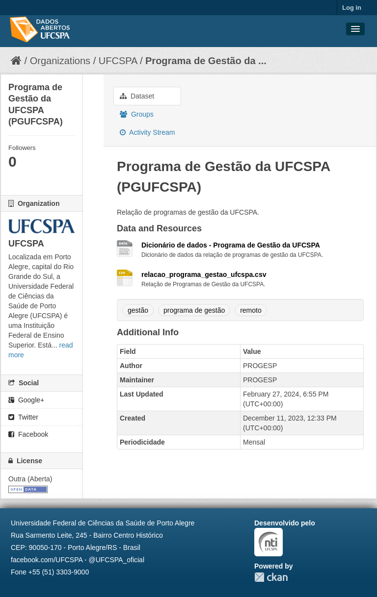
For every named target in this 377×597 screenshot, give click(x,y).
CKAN (271, 577)
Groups (137, 114)
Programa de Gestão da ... (206, 60)
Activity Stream (147, 132)
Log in (351, 7)
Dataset (137, 96)
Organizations (60, 60)
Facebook (28, 434)
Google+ (26, 400)
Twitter (23, 417)
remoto (251, 310)
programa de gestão (194, 310)
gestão (138, 310)
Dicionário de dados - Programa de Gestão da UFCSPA (230, 245)
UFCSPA (118, 60)
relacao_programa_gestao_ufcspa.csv (203, 274)
